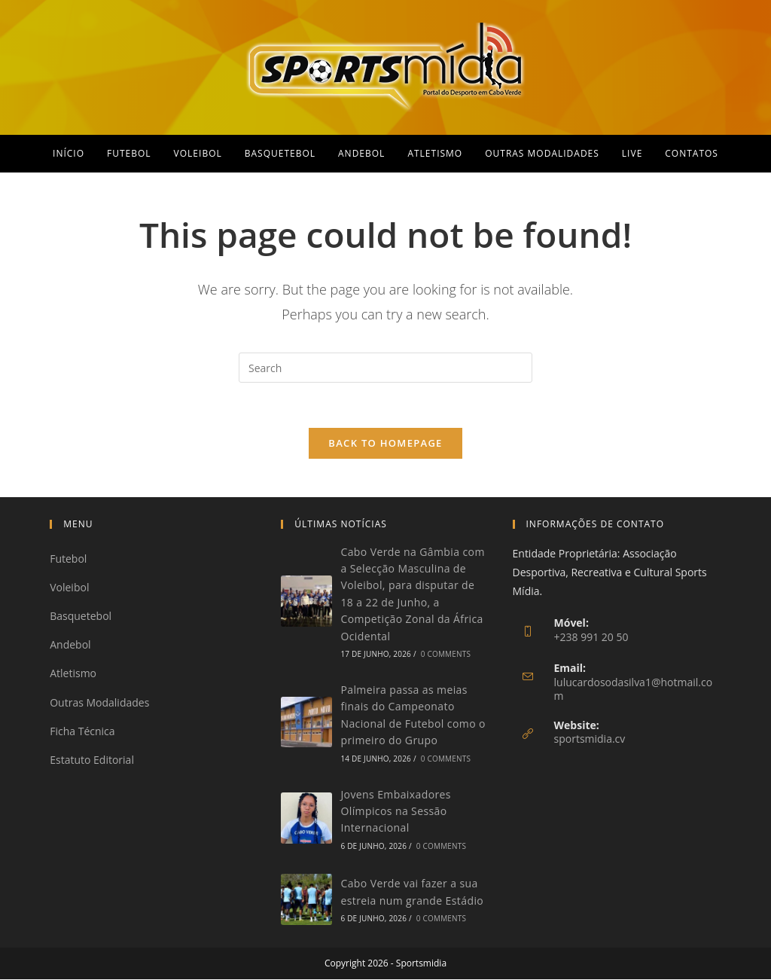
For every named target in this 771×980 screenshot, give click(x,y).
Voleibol (69, 588)
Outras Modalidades (99, 703)
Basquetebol (80, 617)
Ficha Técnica (82, 732)
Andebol (70, 646)
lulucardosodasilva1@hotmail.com (633, 690)
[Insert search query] (385, 368)
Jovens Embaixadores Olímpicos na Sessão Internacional (395, 812)
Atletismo (73, 674)
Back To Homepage (385, 443)
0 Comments (446, 655)
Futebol (68, 559)
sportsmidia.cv (590, 740)
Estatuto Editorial (92, 760)
